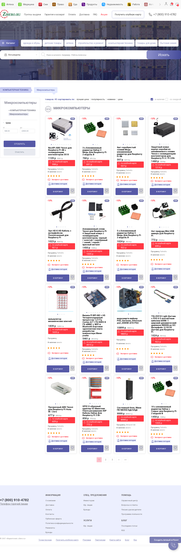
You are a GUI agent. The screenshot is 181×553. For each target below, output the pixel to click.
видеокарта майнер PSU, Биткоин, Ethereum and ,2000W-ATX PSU (129, 320)
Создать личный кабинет (166, 540)
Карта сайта (115, 540)
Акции (104, 14)
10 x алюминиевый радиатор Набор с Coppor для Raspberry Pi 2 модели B (164, 410)
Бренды (86, 510)
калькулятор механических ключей (60, 320)
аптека (69, 43)
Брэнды (49, 532)
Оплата (72, 14)
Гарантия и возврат (55, 14)
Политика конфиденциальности (59, 523)
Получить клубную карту (128, 14)
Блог (127, 540)
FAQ (95, 14)
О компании (51, 501)
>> (125, 459)
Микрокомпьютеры (19, 114)
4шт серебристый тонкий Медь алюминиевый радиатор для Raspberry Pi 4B (129, 152)
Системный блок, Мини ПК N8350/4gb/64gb (129, 408)
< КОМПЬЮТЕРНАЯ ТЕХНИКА (22, 110)
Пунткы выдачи (32, 14)
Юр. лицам (87, 505)
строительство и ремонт (90, 43)
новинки (112, 99)
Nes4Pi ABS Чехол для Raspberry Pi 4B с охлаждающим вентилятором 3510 (60, 151)
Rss (135, 540)
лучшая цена (83, 99)
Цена (7, 123)
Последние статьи (129, 526)
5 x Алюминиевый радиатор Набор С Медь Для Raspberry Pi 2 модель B (129, 234)
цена (120, 99)
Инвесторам (88, 501)
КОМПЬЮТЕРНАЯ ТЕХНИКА (15, 90)
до (27, 130)
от (10, 130)
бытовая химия (168, 43)
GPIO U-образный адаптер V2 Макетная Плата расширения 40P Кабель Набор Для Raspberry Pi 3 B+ (94, 411)
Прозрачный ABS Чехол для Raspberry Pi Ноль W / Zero (60, 409)
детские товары (53, 43)
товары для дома (146, 43)
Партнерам (100, 540)
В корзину (58, 192)
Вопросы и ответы (129, 505)
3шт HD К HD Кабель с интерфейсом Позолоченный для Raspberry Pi (59, 234)
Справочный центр (129, 501)
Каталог (10, 43)
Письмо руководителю (131, 510)
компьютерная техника (120, 43)
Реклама (87, 540)
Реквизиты (50, 528)
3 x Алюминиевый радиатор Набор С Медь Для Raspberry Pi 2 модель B (94, 151)
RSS (123, 530)
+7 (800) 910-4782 (164, 14)
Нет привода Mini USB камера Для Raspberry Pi (162, 233)
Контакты (50, 514)
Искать (163, 55)
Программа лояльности (131, 514)
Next (160, 4)
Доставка (84, 14)
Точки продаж (45, 540)
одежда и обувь (31, 43)
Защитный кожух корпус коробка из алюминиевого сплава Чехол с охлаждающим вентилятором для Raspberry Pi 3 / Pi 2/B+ (163, 152)
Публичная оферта (54, 519)
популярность (98, 99)
